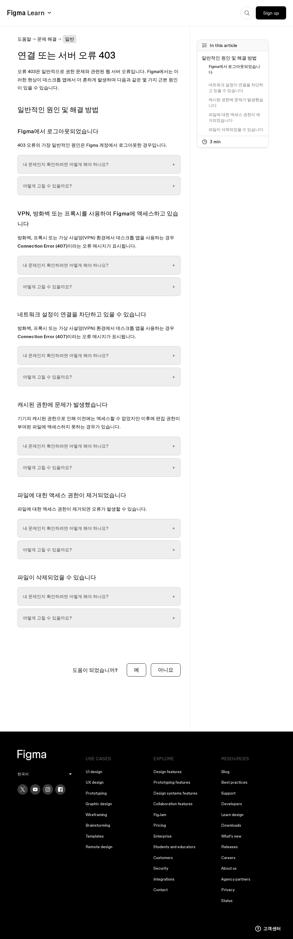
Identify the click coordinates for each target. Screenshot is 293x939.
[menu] (44, 774)
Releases (229, 846)
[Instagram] (48, 789)
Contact (160, 889)
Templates (95, 836)
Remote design (99, 846)
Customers (163, 857)
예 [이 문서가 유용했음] (136, 670)
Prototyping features (171, 782)
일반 (69, 39)
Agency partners (235, 879)
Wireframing (96, 814)
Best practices (234, 782)
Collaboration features (173, 803)
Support (228, 793)
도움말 (24, 39)
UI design (94, 771)
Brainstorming (98, 825)
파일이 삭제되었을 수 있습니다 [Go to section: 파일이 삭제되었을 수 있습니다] (236, 129)
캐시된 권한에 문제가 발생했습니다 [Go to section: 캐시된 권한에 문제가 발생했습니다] (236, 102)
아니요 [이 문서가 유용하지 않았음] (165, 670)
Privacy (228, 889)
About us (229, 868)
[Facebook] (60, 789)
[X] (22, 789)
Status (227, 900)
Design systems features (175, 793)
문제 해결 (47, 39)
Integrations (164, 879)
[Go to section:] (236, 78)
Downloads (231, 825)
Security (160, 868)
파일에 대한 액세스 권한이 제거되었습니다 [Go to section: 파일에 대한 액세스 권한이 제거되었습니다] (234, 117)
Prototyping (96, 793)
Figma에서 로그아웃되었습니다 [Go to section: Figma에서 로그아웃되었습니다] (234, 69)
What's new (231, 836)
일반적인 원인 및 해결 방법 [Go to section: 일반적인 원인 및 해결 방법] (229, 57)
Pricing (159, 825)
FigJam (159, 814)
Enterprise (162, 836)
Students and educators (174, 846)
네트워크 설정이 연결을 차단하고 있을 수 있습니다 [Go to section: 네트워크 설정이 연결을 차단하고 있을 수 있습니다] (236, 88)
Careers (228, 857)
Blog (225, 771)
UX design (95, 782)
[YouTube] (35, 789)
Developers (231, 803)
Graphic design (99, 803)
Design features (167, 771)
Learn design (232, 814)
